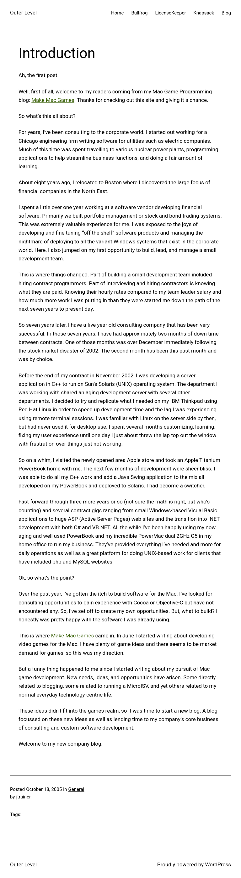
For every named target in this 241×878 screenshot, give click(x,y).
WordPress (218, 864)
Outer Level (23, 12)
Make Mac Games (52, 100)
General (76, 789)
